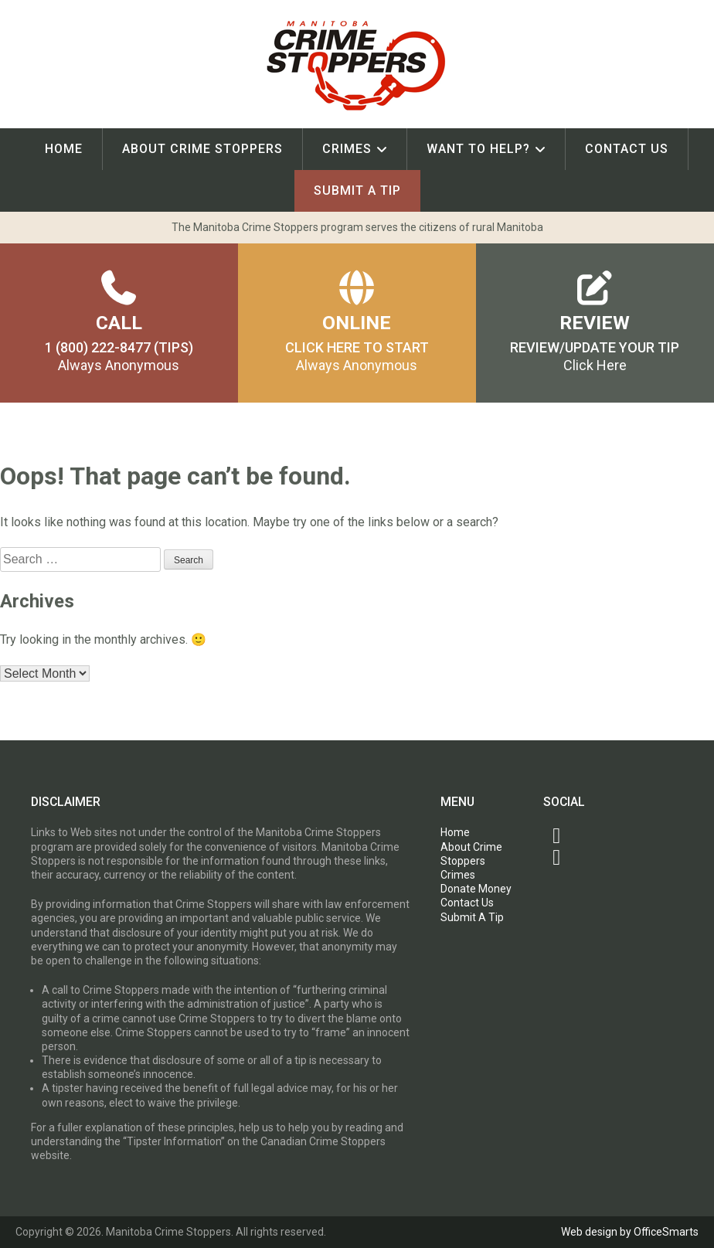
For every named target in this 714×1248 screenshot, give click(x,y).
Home (64, 148)
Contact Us (626, 148)
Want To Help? (478, 148)
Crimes (347, 148)
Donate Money (476, 888)
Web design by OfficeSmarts (630, 1232)
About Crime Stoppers (202, 148)
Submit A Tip (357, 190)
